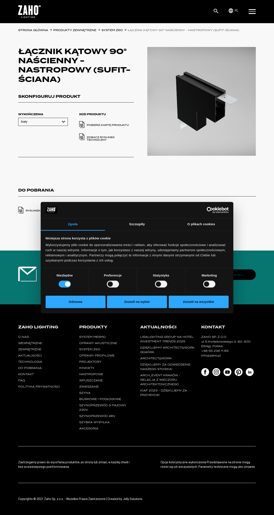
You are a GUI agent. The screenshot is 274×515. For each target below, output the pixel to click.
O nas (23, 337)
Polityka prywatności (39, 386)
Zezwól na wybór (137, 302)
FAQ (21, 380)
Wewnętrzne (30, 343)
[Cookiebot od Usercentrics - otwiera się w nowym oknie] (210, 210)
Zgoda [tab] (73, 224)
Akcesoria (88, 428)
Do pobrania (30, 368)
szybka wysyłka (94, 422)
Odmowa (75, 302)
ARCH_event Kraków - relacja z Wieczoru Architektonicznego (160, 379)
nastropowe (91, 374)
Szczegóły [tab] (137, 224)
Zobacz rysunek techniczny (101, 139)
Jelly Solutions (132, 499)
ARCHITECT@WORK (156, 358)
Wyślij (239, 274)
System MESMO (92, 337)
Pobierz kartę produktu (108, 125)
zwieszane (89, 386)
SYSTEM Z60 (112, 30)
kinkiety (86, 368)
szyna (85, 393)
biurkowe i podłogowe (100, 399)
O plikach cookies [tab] (201, 224)
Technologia (30, 362)
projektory (90, 362)
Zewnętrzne (29, 349)
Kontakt (26, 374)
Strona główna (33, 30)
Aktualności (30, 355)
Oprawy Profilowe (97, 355)
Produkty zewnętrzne (74, 30)
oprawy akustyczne (98, 343)
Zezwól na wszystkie (198, 302)
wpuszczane (91, 380)
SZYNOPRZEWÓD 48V (97, 416)
